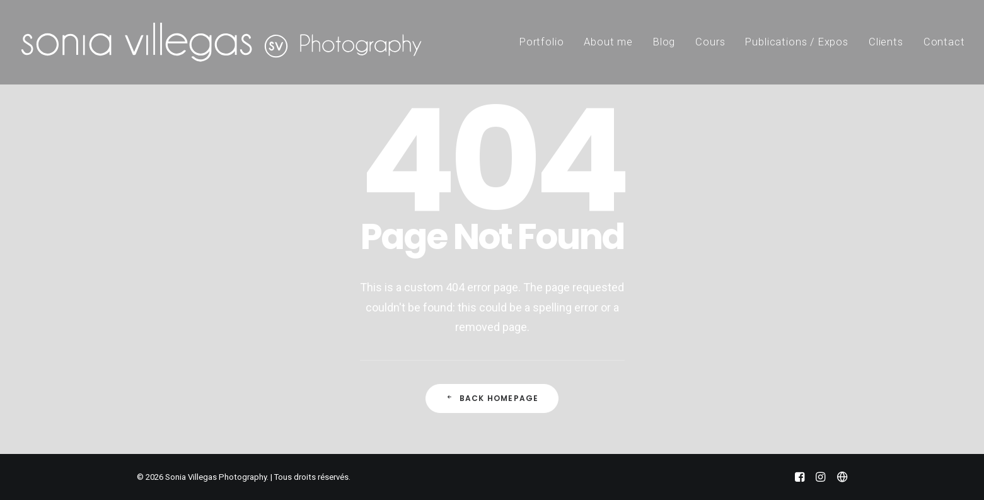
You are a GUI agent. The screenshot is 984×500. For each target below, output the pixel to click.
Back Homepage (492, 398)
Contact (944, 42)
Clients (886, 42)
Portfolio (541, 42)
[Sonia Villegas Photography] (221, 42)
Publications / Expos (796, 42)
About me (608, 42)
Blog (664, 42)
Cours (710, 42)
